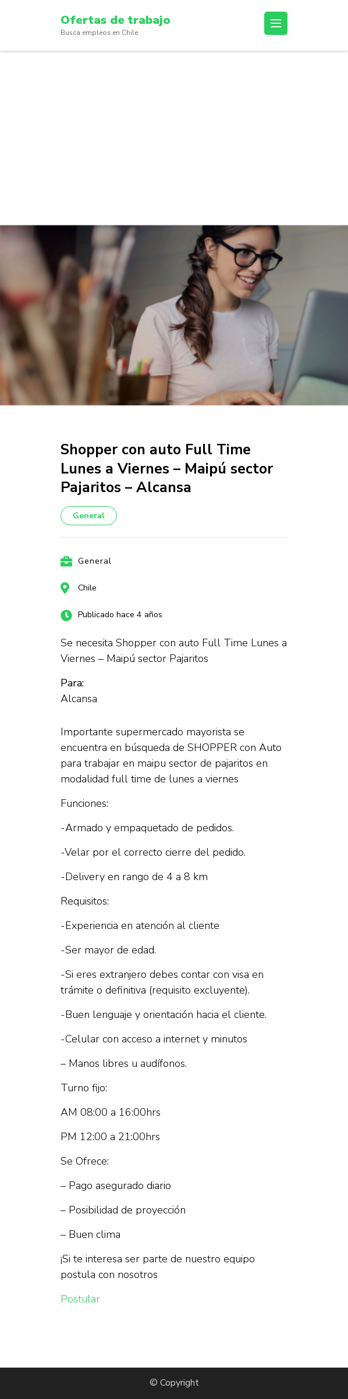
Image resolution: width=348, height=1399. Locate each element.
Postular (80, 1299)
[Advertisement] (174, 137)
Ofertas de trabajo (116, 20)
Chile (87, 587)
